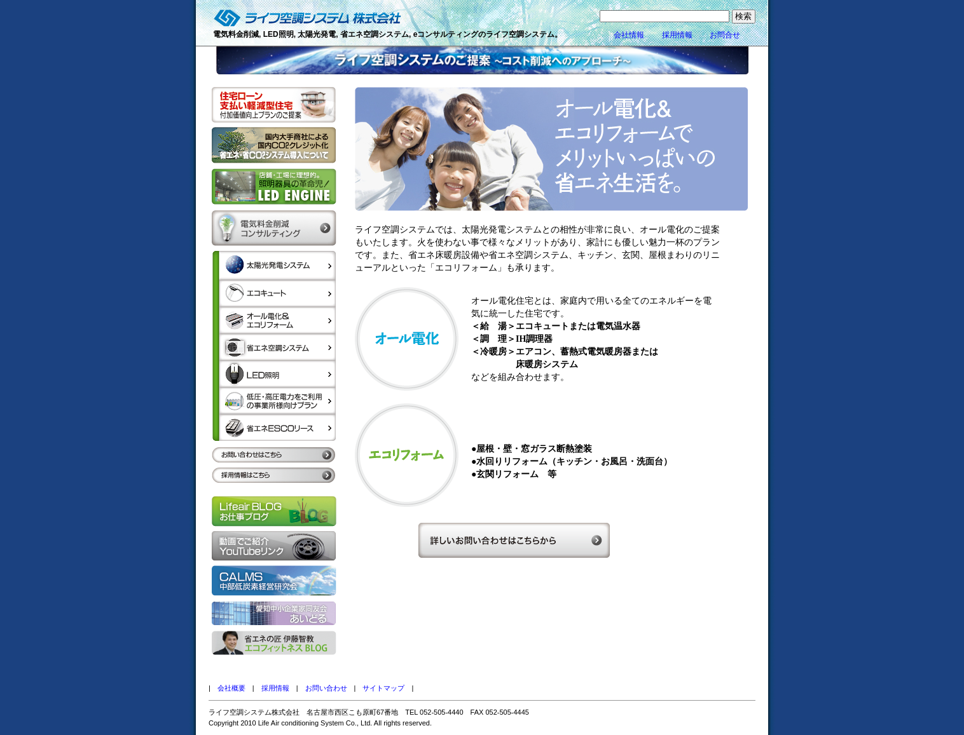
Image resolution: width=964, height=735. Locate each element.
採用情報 (677, 34)
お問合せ (725, 34)
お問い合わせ (326, 688)
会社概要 (231, 688)
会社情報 (629, 34)
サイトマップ (383, 688)
